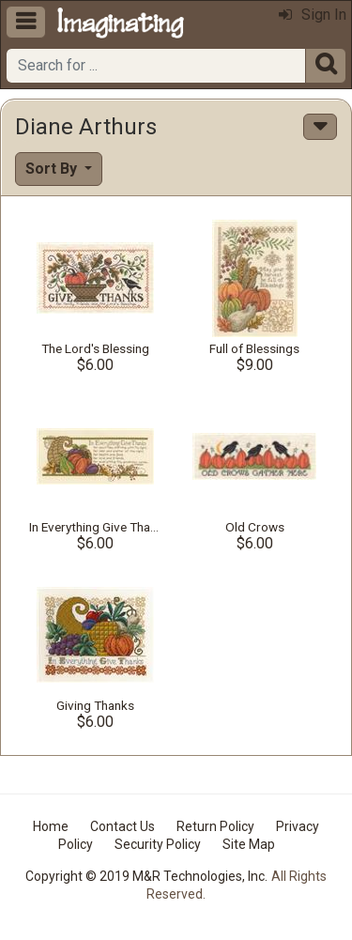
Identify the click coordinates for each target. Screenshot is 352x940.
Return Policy (215, 826)
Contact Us (122, 826)
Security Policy (158, 844)
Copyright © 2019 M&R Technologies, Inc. (146, 876)
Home (51, 826)
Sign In (312, 14)
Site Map (248, 844)
